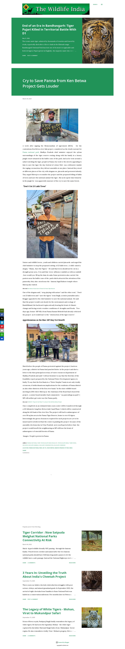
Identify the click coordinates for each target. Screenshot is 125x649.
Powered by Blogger (62, 642)
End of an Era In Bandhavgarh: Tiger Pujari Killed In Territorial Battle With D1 (49, 29)
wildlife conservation (46, 445)
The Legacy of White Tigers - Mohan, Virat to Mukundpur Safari (48, 611)
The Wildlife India (63, 443)
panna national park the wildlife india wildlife (42, 443)
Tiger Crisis (72, 443)
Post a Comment (32, 55)
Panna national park (31, 152)
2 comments (31, 562)
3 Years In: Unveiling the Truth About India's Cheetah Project (44, 575)
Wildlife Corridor (59, 445)
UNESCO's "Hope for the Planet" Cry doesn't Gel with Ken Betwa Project (45, 402)
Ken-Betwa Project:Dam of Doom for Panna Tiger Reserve (41, 288)
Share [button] (24, 55)
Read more (72, 562)
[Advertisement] (50, 506)
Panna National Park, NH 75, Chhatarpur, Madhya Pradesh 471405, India (50, 448)
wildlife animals (33, 445)
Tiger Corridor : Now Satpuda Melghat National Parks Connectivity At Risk (44, 536)
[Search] (95, 4)
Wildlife (25, 445)
